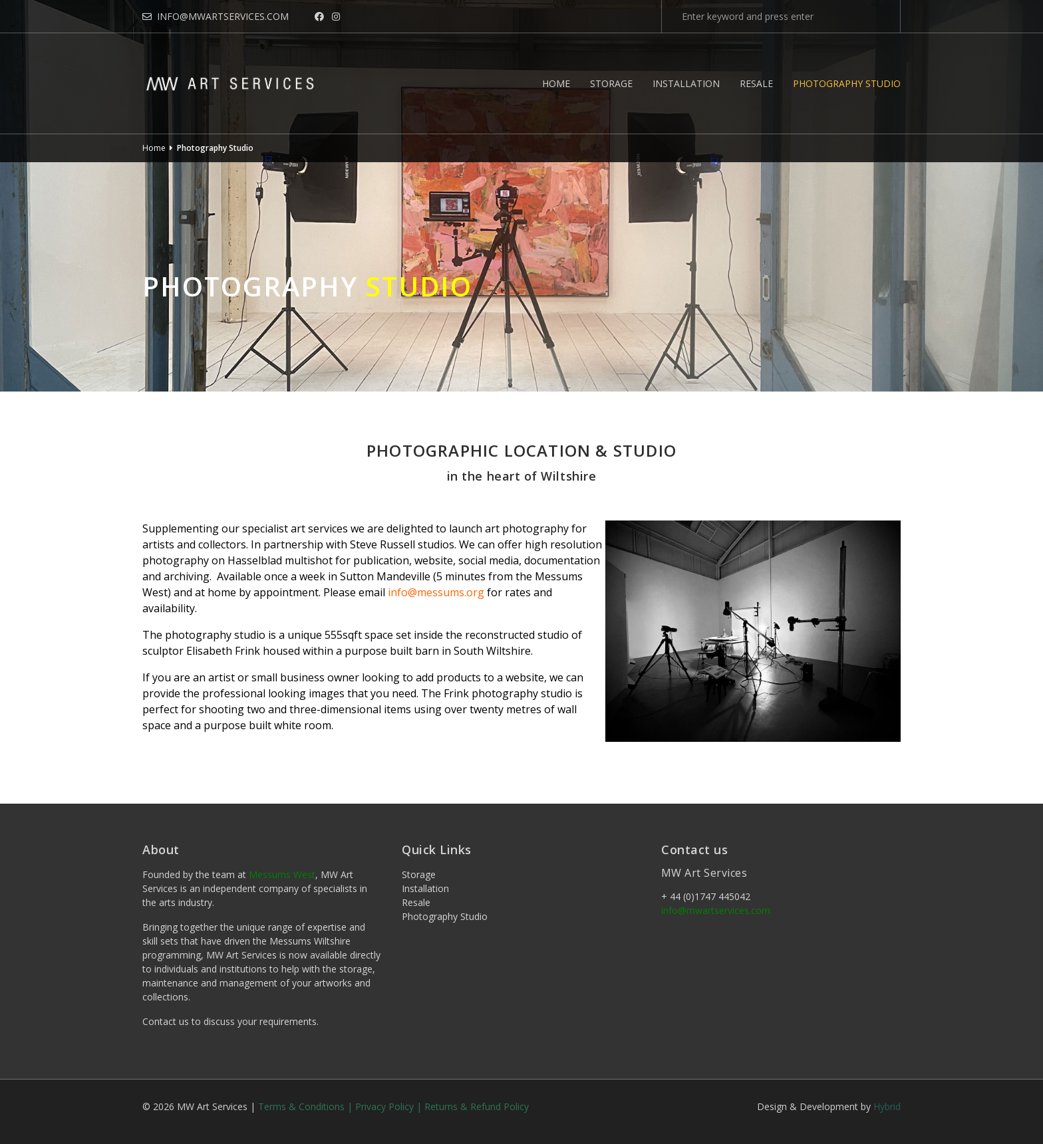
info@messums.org (436, 592)
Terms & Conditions (301, 1106)
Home (556, 83)
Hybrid (887, 1106)
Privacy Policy (384, 1106)
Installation (686, 83)
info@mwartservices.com (215, 16)
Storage (611, 83)
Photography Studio (847, 83)
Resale (756, 83)
